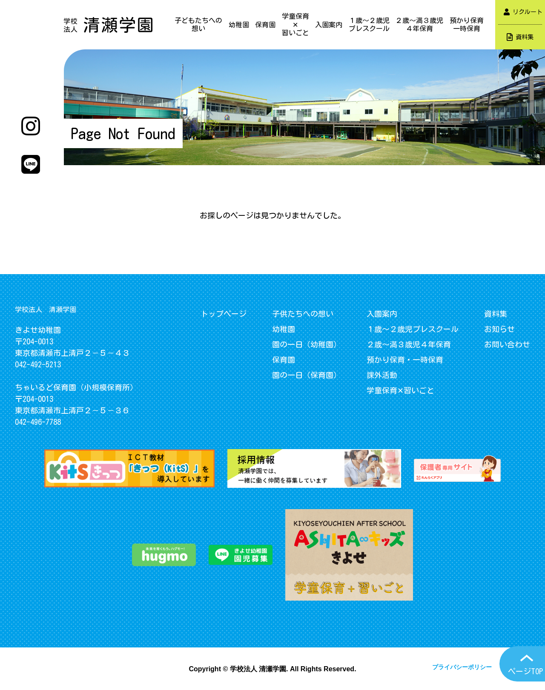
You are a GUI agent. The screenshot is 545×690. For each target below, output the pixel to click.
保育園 (265, 24)
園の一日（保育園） (306, 375)
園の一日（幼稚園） (306, 344)
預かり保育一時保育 (467, 24)
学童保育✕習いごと (295, 24)
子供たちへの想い (302, 314)
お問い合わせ (507, 344)
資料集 (520, 37)
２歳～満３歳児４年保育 (419, 24)
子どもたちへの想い (198, 24)
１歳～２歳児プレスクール (369, 24)
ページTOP (525, 671)
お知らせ (499, 329)
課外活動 (382, 375)
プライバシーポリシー (462, 667)
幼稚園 (239, 24)
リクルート (523, 12)
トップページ (224, 314)
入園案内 (328, 24)
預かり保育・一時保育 (405, 360)
